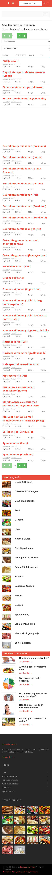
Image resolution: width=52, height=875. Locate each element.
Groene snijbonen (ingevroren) (21, 289)
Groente (6, 64)
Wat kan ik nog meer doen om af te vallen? (33, 695)
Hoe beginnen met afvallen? (34, 658)
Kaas (17, 529)
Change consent (31, 872)
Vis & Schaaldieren (25, 624)
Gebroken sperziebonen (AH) (20, 194)
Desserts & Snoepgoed (27, 491)
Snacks (19, 595)
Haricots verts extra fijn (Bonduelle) (24, 353)
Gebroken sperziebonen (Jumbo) (22, 157)
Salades (19, 576)
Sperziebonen (16, 64)
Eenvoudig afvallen (9, 744)
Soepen (19, 605)
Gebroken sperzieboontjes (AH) (22, 229)
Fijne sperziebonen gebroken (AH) (23, 87)
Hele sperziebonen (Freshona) (21, 364)
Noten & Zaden (23, 539)
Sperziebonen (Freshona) (18, 454)
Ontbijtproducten (24, 548)
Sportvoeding (22, 614)
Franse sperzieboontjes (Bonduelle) (24, 98)
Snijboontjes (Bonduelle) (18, 431)
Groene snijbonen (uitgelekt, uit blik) (26, 330)
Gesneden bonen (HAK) (17, 266)
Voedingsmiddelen (9, 776)
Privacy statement (18, 872)
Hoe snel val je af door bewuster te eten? (31, 706)
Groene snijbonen (13, 277)
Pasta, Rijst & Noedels (26, 567)
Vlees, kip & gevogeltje (27, 633)
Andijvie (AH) (11, 61)
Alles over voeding (10, 784)
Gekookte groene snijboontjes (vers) (25, 255)
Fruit (17, 510)
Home (4, 772)
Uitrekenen (6, 788)
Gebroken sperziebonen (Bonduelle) (25, 217)
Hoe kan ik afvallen (10, 780)
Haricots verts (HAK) (15, 341)
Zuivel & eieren (23, 643)
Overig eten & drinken (26, 557)
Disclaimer (7, 872)
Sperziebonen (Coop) (15, 443)
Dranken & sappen (24, 501)
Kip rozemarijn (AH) (15, 375)
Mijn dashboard (8, 792)
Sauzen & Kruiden (24, 586)
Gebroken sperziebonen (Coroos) (23, 183)
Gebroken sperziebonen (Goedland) (24, 206)
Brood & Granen (23, 482)
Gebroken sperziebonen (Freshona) (24, 146)
